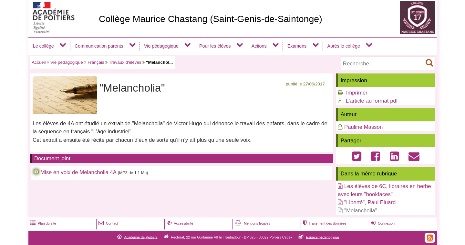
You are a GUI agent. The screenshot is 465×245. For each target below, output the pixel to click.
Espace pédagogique (322, 237)
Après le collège (343, 46)
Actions (259, 46)
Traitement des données (324, 223)
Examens (296, 46)
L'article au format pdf (372, 101)
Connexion (382, 223)
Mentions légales (251, 223)
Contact (107, 223)
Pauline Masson (363, 127)
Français (96, 62)
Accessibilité (179, 223)
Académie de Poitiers (140, 237)
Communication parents (99, 46)
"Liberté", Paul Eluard (370, 202)
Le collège (43, 46)
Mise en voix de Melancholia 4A (78, 172)
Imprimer (356, 93)
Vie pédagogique (161, 46)
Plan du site (42, 223)
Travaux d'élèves (125, 62)
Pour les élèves (215, 46)
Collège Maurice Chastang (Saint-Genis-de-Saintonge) (210, 19)
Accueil (39, 62)
